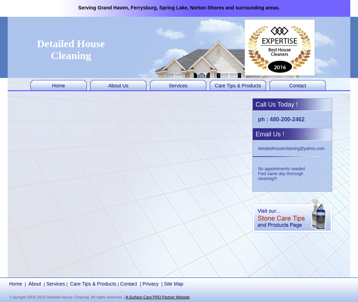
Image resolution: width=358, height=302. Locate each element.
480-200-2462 (287, 119)
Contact (297, 85)
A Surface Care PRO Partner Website (157, 297)
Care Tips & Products (238, 85)
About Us (118, 85)
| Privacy (149, 284)
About (34, 284)
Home (58, 85)
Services (178, 85)
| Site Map (172, 284)
